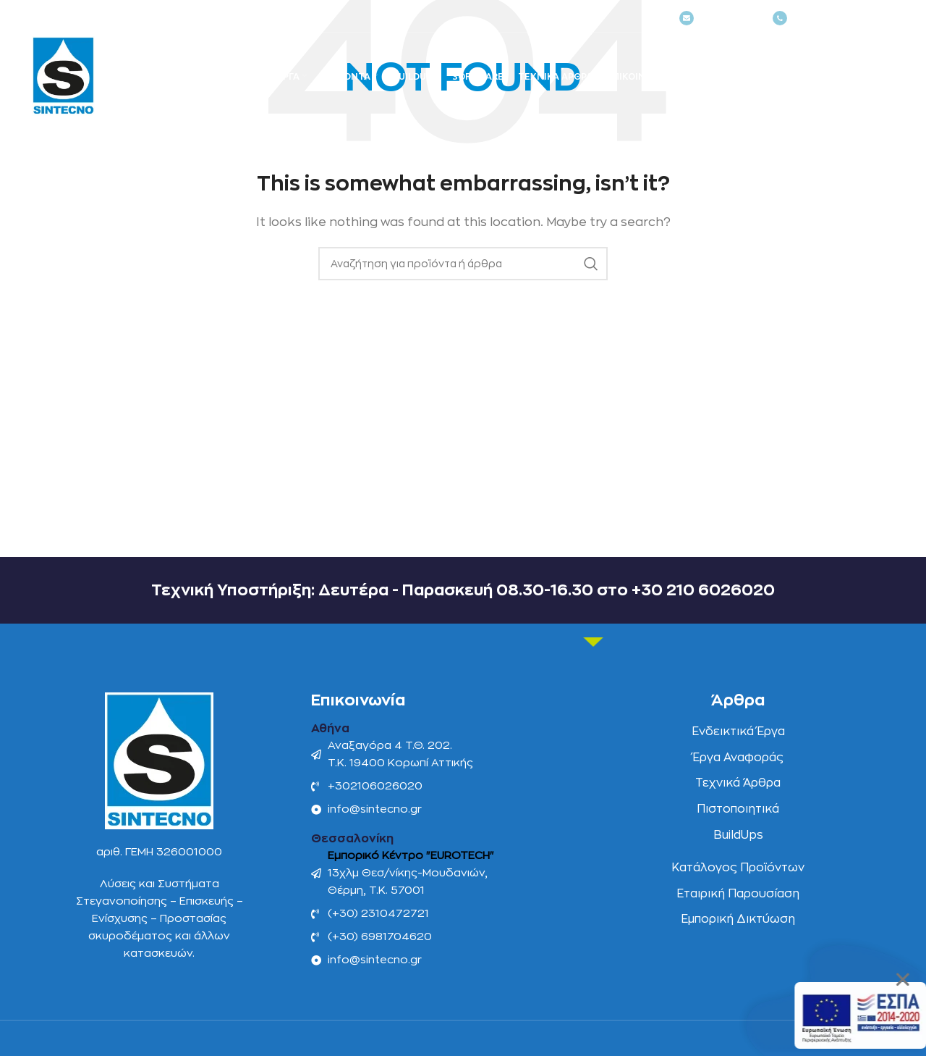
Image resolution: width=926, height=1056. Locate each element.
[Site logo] (63, 75)
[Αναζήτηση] (854, 79)
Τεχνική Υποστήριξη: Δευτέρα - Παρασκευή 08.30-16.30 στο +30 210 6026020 (463, 590)
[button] (905, 980)
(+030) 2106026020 (831, 18)
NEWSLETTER (718, 18)
